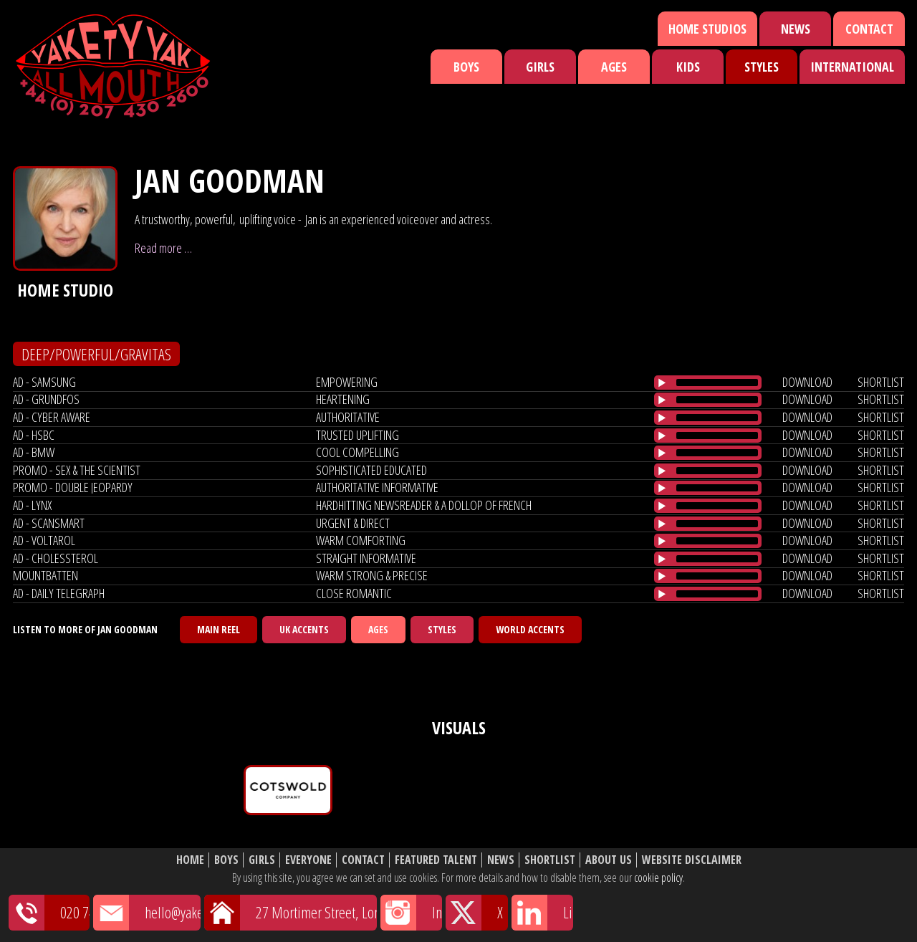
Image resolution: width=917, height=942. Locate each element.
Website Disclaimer (691, 859)
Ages (614, 66)
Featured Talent (436, 859)
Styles (761, 66)
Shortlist (549, 859)
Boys (466, 66)
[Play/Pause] (662, 382)
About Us (608, 859)
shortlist (881, 381)
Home (190, 859)
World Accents (530, 629)
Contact (869, 28)
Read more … (163, 247)
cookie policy (658, 877)
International (852, 66)
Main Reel (218, 629)
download (807, 381)
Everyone (308, 859)
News (795, 28)
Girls (540, 66)
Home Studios (707, 28)
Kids (688, 66)
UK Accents (304, 629)
